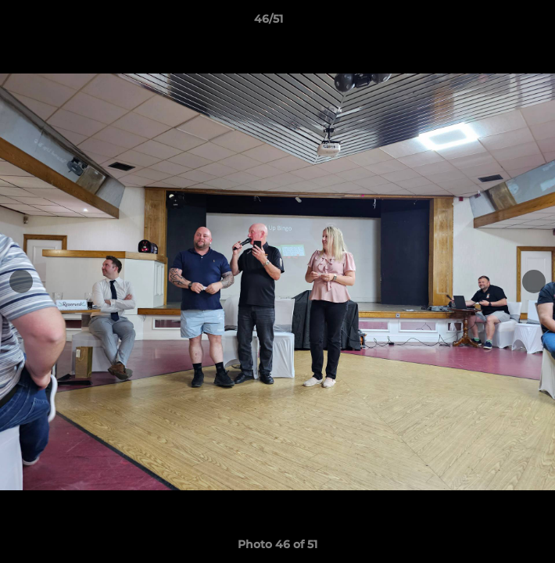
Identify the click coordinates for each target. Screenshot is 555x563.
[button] (498, 23)
